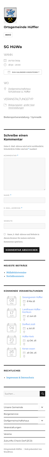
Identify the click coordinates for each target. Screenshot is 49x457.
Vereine (8, 434)
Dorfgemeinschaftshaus (19, 89)
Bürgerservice (11, 414)
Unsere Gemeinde (13, 407)
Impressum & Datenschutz (20, 377)
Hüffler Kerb (28, 336)
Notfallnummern (15, 276)
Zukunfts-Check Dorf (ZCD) (18, 441)
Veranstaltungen (16, 108)
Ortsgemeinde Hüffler (21, 27)
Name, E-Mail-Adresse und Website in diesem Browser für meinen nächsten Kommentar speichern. (21, 238)
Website (8, 221)
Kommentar (11, 155)
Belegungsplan (15, 105)
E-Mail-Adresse (13, 208)
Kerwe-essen (28, 348)
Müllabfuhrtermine (16, 272)
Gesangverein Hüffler (32, 297)
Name (7, 195)
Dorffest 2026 (28, 324)
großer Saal (29, 105)
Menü (8, 35)
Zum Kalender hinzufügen (23, 72)
